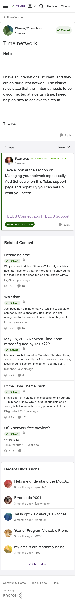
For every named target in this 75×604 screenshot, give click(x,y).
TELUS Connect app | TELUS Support (37, 216)
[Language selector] (32, 6)
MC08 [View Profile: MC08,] (38, 536)
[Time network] (20, 163)
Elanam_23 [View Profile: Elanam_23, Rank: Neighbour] (22, 28)
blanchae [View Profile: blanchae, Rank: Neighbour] (10, 369)
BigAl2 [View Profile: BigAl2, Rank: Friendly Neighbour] (8, 280)
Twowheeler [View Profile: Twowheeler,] (42, 503)
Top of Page (39, 582)
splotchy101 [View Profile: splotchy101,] (42, 487)
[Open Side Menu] (5, 6)
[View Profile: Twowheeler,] (8, 500)
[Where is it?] (37, 439)
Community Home (14, 582)
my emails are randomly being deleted (39, 547)
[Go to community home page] (18, 6)
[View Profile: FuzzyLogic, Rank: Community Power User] (9, 161)
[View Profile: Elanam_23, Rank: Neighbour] (8, 30)
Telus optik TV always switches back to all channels (40, 514)
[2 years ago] (21, 280)
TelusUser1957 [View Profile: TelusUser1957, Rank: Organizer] (13, 444)
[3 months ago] (23, 487)
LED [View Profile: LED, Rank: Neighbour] (7, 322)
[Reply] (65, 135)
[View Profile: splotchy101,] (8, 484)
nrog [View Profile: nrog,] (37, 552)
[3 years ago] (18, 322)
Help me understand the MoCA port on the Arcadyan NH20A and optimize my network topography (42, 481)
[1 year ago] (30, 411)
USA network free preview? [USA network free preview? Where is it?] (27, 428)
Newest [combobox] (63, 147)
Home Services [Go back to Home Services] (13, 17)
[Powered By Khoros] (37, 594)
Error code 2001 (28, 497)
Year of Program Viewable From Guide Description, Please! (40, 530)
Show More (37, 564)
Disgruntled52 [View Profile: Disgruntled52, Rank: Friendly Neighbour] (13, 411)
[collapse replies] (37, 155)
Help (56, 582)
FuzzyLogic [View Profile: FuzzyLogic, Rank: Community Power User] (22, 158)
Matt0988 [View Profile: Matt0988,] (41, 519)
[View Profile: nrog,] (8, 549)
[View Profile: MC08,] (8, 533)
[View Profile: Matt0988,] (8, 517)
